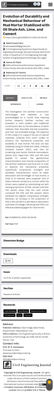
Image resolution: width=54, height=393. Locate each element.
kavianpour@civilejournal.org (16, 353)
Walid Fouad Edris (13, 43)
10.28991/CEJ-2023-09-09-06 (22, 217)
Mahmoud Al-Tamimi (14, 72)
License (40, 104)
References (16, 104)
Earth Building (10, 311)
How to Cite (26, 98)
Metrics (43, 98)
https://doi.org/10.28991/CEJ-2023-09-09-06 (25, 37)
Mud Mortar (23, 311)
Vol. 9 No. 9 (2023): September (17, 278)
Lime (19, 315)
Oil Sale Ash (9, 315)
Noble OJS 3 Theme (35, 390)
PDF (16, 224)
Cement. (28, 315)
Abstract (10, 98)
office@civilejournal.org (14, 359)
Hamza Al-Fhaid (12, 62)
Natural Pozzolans (38, 311)
